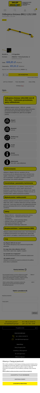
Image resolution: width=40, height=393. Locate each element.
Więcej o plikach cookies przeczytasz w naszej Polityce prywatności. (17, 371)
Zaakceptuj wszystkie (20, 383)
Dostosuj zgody (20, 379)
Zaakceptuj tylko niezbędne (20, 375)
